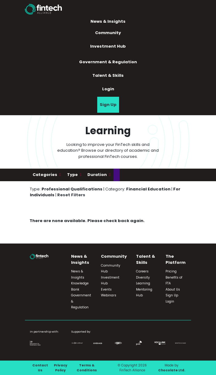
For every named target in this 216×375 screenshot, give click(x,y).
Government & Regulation (108, 62)
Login (108, 89)
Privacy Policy (60, 368)
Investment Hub (108, 46)
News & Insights (108, 21)
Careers (142, 271)
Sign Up (108, 104)
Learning (143, 283)
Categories (45, 174)
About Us (173, 289)
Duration (97, 174)
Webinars (108, 295)
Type (73, 174)
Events (106, 289)
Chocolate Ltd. (171, 370)
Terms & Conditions (87, 368)
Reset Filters (71, 195)
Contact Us (40, 368)
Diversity (143, 277)
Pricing (171, 271)
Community (108, 33)
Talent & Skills (108, 75)
